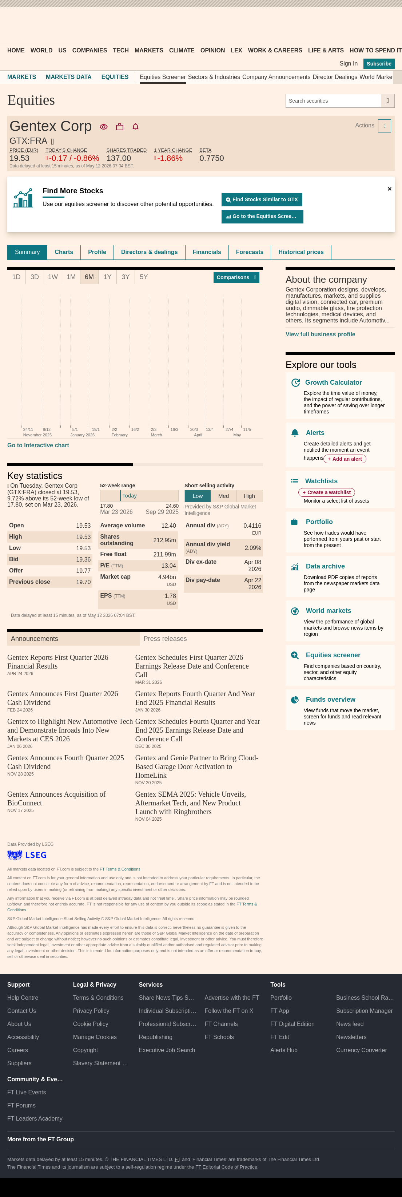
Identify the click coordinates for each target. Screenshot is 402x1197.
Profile (97, 252)
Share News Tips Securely (168, 998)
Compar (236, 277)
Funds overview (330, 699)
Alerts (315, 432)
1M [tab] (71, 277)
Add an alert (347, 459)
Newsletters (351, 1037)
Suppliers (19, 1063)
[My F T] (385, 25)
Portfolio (319, 522)
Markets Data (69, 77)
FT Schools (219, 1037)
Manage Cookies (95, 1037)
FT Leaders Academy (35, 1118)
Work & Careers (275, 50)
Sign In (348, 63)
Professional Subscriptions (168, 1024)
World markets (328, 610)
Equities (115, 77)
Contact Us (21, 1011)
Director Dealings (335, 77)
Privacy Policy (91, 1011)
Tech (121, 50)
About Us (19, 1024)
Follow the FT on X (228, 1011)
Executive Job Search (167, 1050)
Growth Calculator (333, 382)
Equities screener (333, 655)
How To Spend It (376, 50)
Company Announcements (276, 77)
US (62, 50)
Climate (182, 50)
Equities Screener (163, 77)
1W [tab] (53, 277)
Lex (236, 50)
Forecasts (250, 252)
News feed (350, 1024)
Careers (17, 1050)
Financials (207, 252)
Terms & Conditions (98, 998)
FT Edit (279, 1037)
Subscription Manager (364, 1011)
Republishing (156, 1037)
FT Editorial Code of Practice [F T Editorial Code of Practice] (226, 1167)
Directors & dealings (149, 252)
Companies (89, 50)
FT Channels (221, 1024)
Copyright (85, 1050)
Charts (64, 252)
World (41, 50)
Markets (149, 50)
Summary (27, 252)
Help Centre (22, 998)
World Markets (378, 77)
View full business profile (320, 334)
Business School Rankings (365, 998)
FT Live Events (26, 1092)
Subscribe (379, 64)
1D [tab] (16, 277)
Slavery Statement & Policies (102, 1063)
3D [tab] (35, 277)
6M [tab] (89, 277)
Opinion (212, 50)
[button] (11, 25)
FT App (279, 1011)
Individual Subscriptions (168, 1011)
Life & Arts (326, 50)
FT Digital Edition (292, 1024)
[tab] (27, 252)
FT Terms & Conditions (120, 869)
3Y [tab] (126, 277)
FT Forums (21, 1105)
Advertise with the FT (231, 998)
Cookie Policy (90, 1024)
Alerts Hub (284, 1050)
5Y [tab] (144, 277)
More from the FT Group (40, 1139)
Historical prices (301, 252)
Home (16, 50)
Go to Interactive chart (38, 445)
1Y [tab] (107, 277)
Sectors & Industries (214, 77)
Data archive (325, 566)
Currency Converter (361, 1050)
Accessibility (23, 1037)
